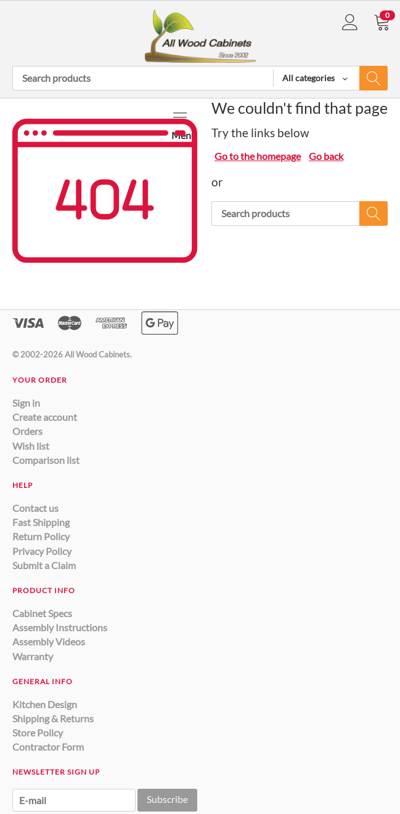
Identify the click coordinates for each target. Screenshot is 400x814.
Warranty (32, 656)
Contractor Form (48, 746)
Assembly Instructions (59, 627)
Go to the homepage (257, 156)
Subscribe (167, 799)
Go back (326, 156)
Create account (44, 417)
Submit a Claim (44, 565)
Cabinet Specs (42, 613)
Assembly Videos (48, 641)
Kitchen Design (44, 704)
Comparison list (46, 460)
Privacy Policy (41, 551)
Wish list (30, 446)
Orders (27, 431)
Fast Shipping (41, 522)
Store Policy (37, 732)
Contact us (35, 508)
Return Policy (41, 536)
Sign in (26, 403)
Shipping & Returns (53, 718)
